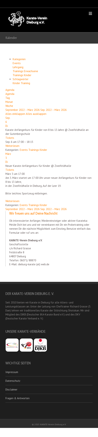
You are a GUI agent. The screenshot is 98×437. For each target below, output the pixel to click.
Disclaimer (11, 389)
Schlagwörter (20, 79)
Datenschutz (12, 380)
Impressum (11, 372)
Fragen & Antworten (17, 398)
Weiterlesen (12, 146)
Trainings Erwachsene (25, 71)
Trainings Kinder (22, 75)
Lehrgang (18, 67)
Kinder (17, 83)
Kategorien (19, 59)
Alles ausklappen (36, 114)
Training (25, 83)
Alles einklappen (15, 114)
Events (17, 63)
